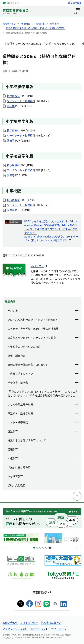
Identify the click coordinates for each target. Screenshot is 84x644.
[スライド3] (37, 548)
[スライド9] (46, 548)
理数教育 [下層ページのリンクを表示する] (43, 431)
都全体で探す (74, 3)
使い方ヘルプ (37, 629)
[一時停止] (50, 547)
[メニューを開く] (77, 11)
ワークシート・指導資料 (21, 101)
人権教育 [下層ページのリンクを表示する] (43, 458)
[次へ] (77, 547)
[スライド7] (43, 548)
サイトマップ (58, 629)
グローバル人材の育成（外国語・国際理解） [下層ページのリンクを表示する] (43, 319)
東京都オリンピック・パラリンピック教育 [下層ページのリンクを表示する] (43, 337)
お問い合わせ (10, 622)
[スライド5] (40, 548)
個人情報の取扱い (51, 622)
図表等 (11, 106)
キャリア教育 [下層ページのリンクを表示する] (43, 476)
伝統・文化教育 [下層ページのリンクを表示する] (43, 485)
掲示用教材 (13, 96)
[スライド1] (34, 548)
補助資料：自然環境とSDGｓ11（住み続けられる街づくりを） (41, 43)
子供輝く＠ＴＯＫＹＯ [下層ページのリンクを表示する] (43, 373)
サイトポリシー (29, 622)
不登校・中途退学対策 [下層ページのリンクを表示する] (43, 413)
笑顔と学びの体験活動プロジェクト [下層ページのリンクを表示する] (43, 364)
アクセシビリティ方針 (15, 629)
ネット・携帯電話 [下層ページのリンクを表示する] (43, 422)
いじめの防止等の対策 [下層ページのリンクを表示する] (43, 404)
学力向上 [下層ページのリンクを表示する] (43, 310)
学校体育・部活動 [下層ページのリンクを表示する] (43, 382)
